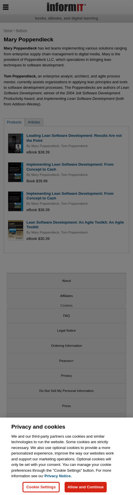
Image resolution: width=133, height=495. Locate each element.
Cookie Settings (41, 489)
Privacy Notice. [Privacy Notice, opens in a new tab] (58, 478)
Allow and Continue (86, 489)
